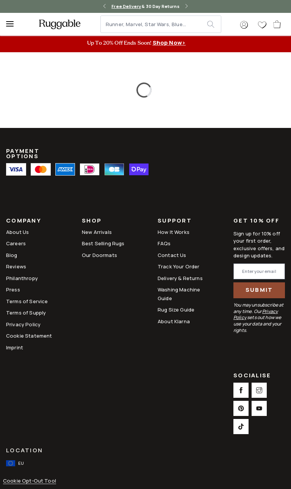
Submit (259, 290)
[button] (244, 25)
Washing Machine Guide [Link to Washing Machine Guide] (179, 293)
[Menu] (13, 24)
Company (23, 221)
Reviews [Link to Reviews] (16, 266)
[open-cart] (277, 24)
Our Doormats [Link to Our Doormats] (99, 255)
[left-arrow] (104, 6)
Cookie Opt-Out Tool (29, 481)
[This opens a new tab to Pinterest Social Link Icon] (241, 408)
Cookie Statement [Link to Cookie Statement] (29, 335)
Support (175, 221)
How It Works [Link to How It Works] (173, 232)
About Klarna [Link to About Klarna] (174, 321)
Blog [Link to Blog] (11, 255)
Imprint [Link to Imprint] (14, 347)
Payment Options (22, 153)
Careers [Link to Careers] (16, 243)
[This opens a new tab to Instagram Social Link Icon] (259, 390)
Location (24, 450)
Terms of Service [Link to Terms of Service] (27, 301)
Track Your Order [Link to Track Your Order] (178, 266)
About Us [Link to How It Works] (17, 232)
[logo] (59, 24)
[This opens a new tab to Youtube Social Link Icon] (259, 408)
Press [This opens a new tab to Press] (13, 289)
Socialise (252, 376)
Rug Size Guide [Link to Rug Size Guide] (176, 309)
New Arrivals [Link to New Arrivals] (97, 232)
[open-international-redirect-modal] (15, 463)
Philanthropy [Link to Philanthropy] (22, 278)
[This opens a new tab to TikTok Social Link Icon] (241, 426)
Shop (92, 221)
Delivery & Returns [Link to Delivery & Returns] (180, 278)
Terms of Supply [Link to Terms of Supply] (26, 312)
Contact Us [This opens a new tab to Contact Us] (172, 255)
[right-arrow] (186, 6)
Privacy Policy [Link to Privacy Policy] (23, 324)
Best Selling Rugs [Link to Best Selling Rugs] (103, 243)
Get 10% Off (256, 220)
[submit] (214, 24)
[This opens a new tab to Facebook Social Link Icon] (241, 390)
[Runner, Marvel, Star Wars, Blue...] (154, 24)
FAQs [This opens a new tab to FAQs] (164, 243)
